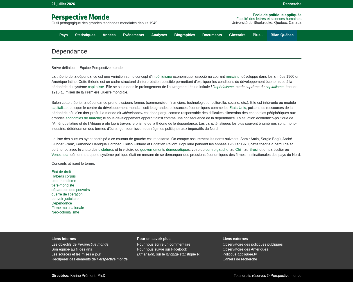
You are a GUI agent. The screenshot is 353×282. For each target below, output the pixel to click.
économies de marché (83, 118)
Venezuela (60, 155)
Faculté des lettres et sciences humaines (268, 19)
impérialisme (162, 76)
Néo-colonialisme (65, 212)
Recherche (292, 4)
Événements (133, 35)
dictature (105, 149)
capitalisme (275, 87)
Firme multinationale (68, 208)
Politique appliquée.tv (240, 254)
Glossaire (237, 35)
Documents (212, 35)
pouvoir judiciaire (65, 199)
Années (109, 35)
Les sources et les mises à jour (76, 254)
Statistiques (85, 35)
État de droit (61, 172)
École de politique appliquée (277, 15)
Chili (238, 149)
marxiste (232, 76)
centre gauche (217, 149)
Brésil (253, 149)
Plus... (258, 35)
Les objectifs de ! (80, 244)
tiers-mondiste (63, 185)
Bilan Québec (282, 35)
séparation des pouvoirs (71, 190)
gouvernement (151, 149)
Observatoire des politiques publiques (253, 244)
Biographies (184, 35)
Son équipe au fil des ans (72, 249)
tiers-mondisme (64, 181)
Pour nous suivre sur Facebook (162, 249)
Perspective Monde (80, 17)
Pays (63, 35)
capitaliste (96, 87)
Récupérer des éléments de (90, 259)
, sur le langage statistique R (168, 254)
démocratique (177, 149)
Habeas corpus (64, 176)
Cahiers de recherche (240, 259)
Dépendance (62, 203)
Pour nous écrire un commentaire (163, 244)
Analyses (159, 35)
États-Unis (237, 108)
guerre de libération (67, 194)
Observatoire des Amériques (245, 249)
